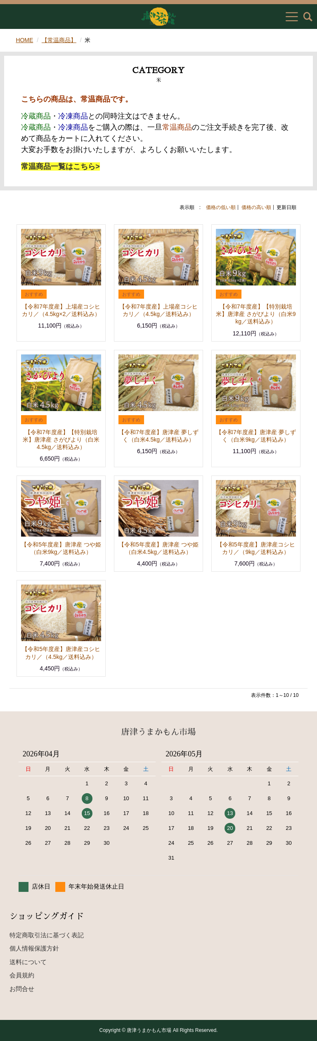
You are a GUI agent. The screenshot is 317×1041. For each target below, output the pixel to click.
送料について (28, 961)
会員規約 (21, 975)
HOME (24, 40)
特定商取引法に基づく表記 (46, 935)
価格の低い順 (221, 207)
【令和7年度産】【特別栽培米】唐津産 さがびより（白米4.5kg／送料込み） (61, 439)
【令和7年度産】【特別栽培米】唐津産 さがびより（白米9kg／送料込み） (256, 314)
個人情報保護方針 (34, 948)
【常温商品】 (59, 40)
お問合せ (21, 988)
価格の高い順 (256, 207)
